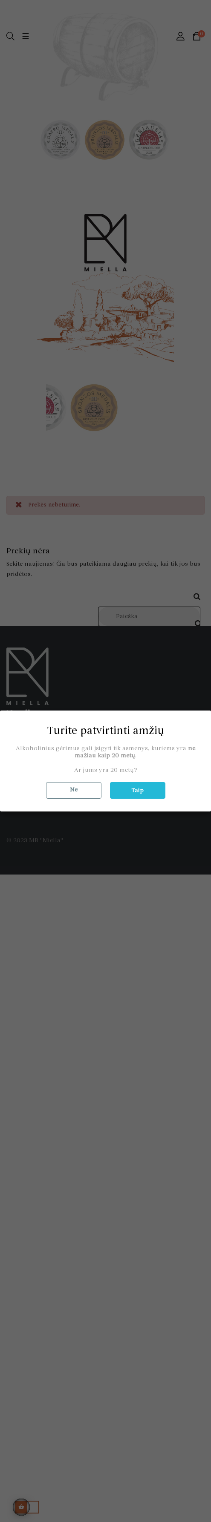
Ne (74, 789)
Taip (137, 790)
